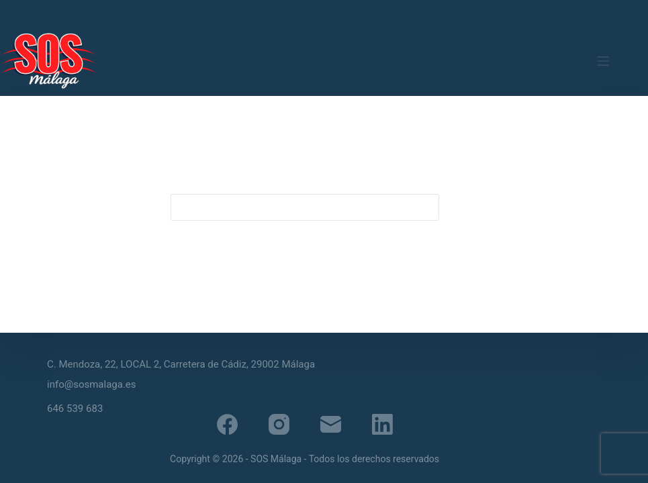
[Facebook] (227, 424)
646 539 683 (75, 408)
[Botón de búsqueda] (425, 207)
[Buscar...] (291, 207)
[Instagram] (279, 424)
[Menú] (603, 61)
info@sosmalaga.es (91, 384)
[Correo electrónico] (330, 424)
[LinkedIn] (382, 424)
